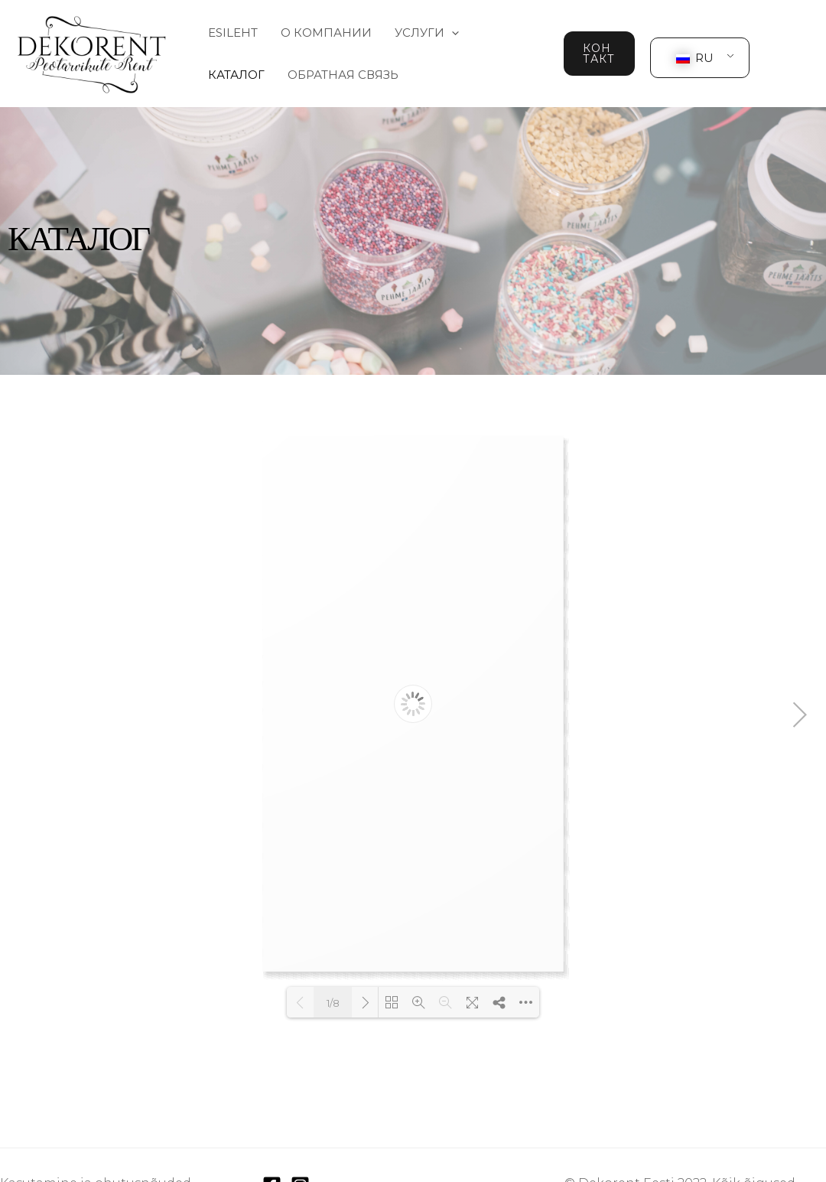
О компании (326, 32)
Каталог (236, 74)
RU (695, 57)
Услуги (427, 32)
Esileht (233, 32)
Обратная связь (343, 74)
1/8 (333, 1003)
